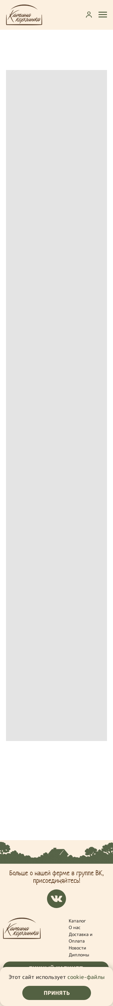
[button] (89, 14)
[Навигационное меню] (103, 15)
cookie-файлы (86, 977)
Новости (77, 948)
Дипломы (79, 955)
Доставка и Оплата (81, 937)
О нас (74, 927)
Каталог (77, 921)
